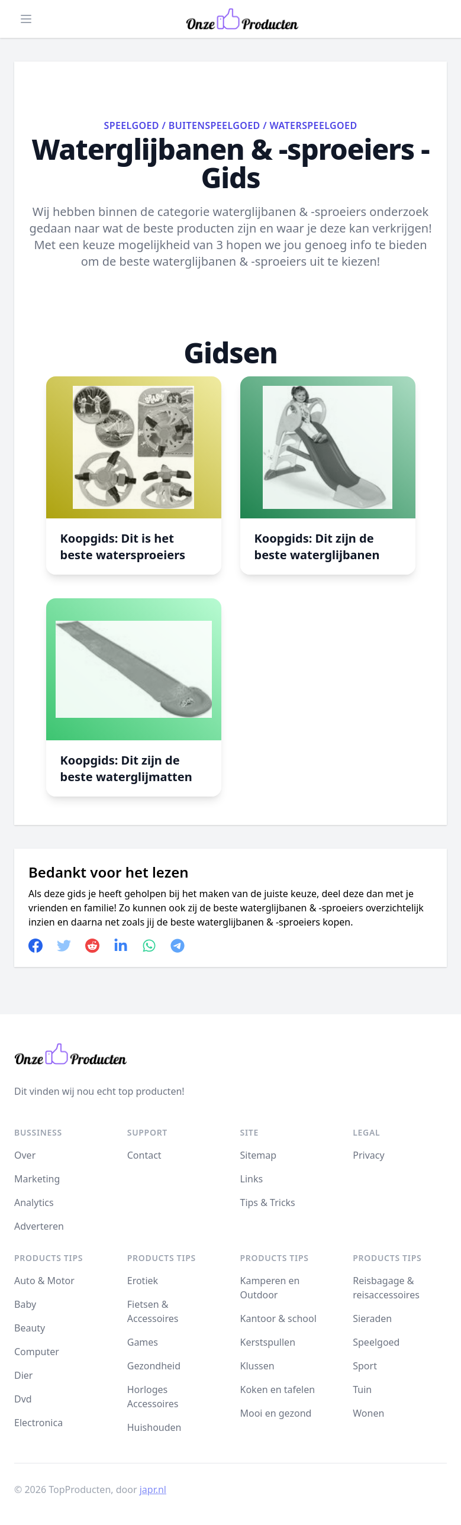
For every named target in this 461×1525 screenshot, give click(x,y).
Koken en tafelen (277, 1389)
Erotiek (142, 1280)
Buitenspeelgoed (214, 125)
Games (142, 1342)
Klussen (257, 1365)
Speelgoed (131, 125)
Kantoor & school (278, 1318)
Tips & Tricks (267, 1202)
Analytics (34, 1202)
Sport (365, 1365)
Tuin (362, 1389)
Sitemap (258, 1155)
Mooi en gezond (276, 1413)
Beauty (29, 1327)
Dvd (23, 1398)
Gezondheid (153, 1365)
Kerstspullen (268, 1342)
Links (251, 1178)
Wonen (368, 1413)
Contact (144, 1155)
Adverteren (39, 1226)
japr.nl (153, 1489)
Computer (36, 1351)
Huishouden (154, 1427)
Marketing (37, 1178)
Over (25, 1155)
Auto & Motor (44, 1280)
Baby (25, 1304)
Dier (23, 1375)
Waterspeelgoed (313, 125)
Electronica (38, 1422)
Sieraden (372, 1318)
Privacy (368, 1155)
